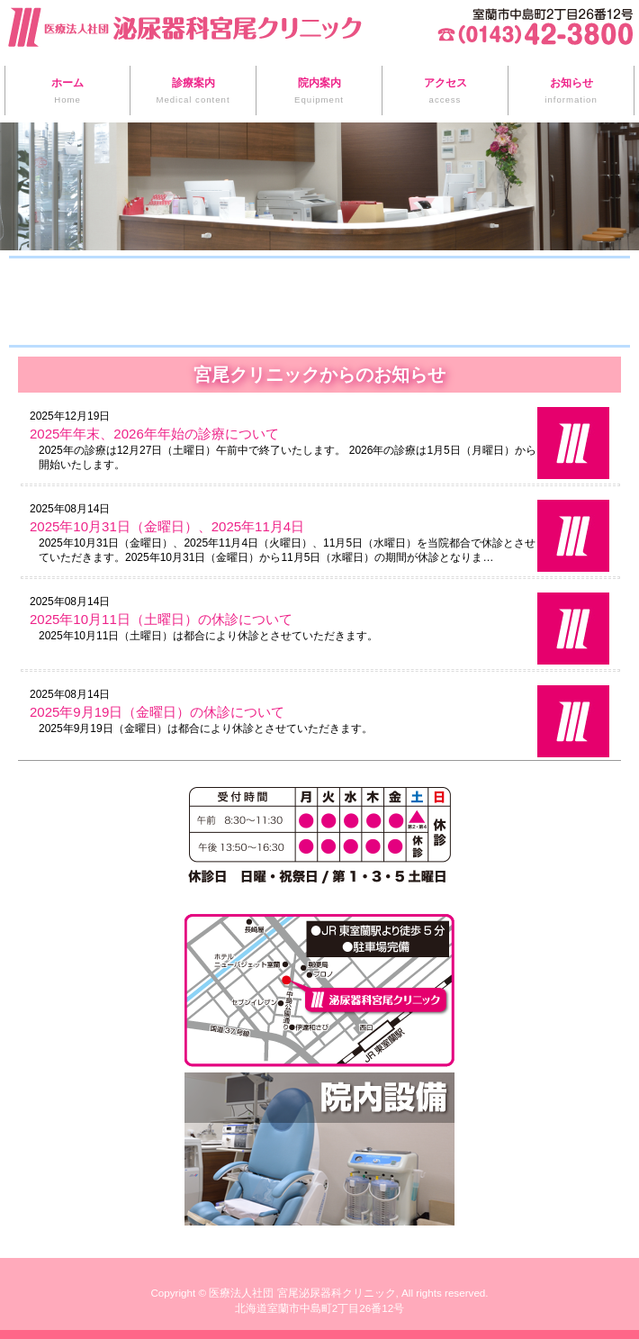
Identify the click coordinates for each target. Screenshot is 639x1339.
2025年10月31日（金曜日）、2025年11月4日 (167, 526)
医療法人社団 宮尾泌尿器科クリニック (302, 1292)
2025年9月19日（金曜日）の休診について (157, 711)
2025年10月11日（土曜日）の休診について (161, 619)
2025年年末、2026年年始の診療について (154, 433)
